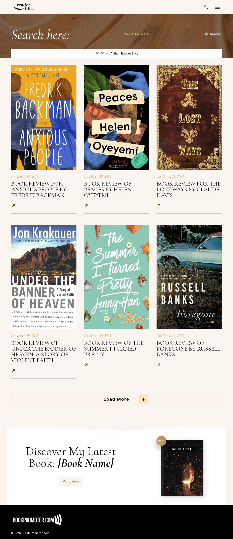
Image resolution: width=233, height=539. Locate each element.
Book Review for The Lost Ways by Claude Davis (189, 189)
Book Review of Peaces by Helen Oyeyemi (107, 189)
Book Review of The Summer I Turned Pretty (114, 348)
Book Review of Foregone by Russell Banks (188, 348)
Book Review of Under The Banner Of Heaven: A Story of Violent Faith (43, 351)
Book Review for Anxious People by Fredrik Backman (38, 189)
